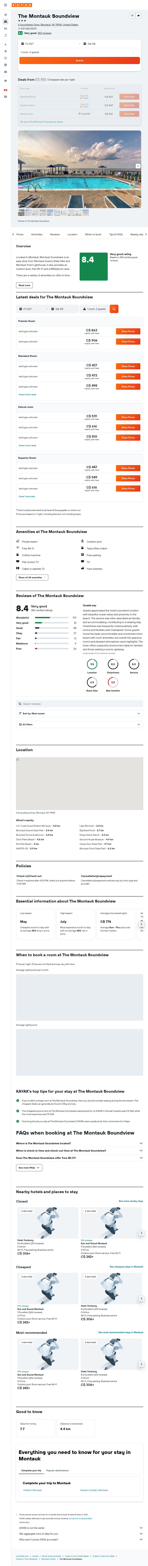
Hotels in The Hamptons (27, 1559)
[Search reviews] (82, 703)
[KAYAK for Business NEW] (5, 71)
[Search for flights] (5, 15)
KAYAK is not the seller (81, 1528)
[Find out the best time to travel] (5, 65)
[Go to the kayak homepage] (22, 5)
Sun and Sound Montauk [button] (94, 1243)
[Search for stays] (5, 21)
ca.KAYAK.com (22, 1556)
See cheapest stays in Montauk (126, 1266)
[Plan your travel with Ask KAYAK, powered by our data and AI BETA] (5, 44)
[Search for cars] (5, 28)
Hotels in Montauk (32, 1490)
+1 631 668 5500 (27, 28)
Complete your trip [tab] (31, 1470)
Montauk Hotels (48, 1559)
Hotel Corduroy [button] (25, 1240)
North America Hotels (51, 1556)
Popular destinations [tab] (57, 1470)
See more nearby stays (131, 1201)
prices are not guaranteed (80, 1518)
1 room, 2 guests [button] (30, 52)
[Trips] (5, 81)
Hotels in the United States (77, 1556)
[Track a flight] (5, 58)
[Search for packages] (5, 35)
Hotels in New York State (103, 1556)
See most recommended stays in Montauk (120, 1332)
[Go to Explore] (5, 51)
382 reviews (44, 33)
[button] (5, 5)
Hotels (35, 1556)
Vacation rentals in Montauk (94, 1490)
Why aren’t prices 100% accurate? (81, 1539)
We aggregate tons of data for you (81, 1534)
